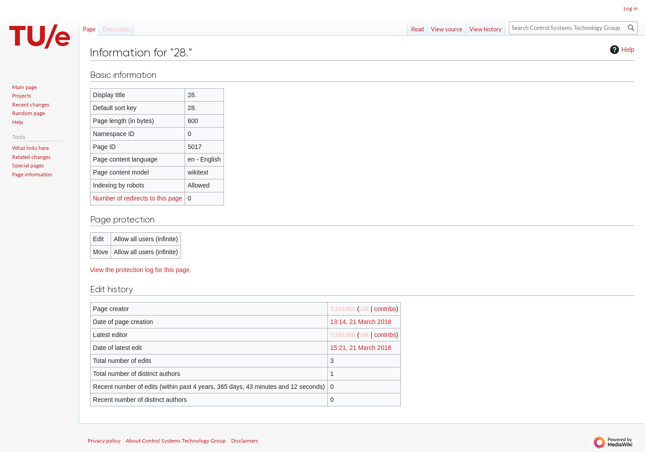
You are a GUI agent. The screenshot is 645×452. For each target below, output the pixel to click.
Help (621, 49)
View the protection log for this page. (140, 269)
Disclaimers (244, 440)
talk (364, 308)
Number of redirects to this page (137, 198)
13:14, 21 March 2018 (360, 321)
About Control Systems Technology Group (176, 440)
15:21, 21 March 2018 (360, 347)
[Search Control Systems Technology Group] (573, 27)
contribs (385, 308)
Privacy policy (104, 440)
